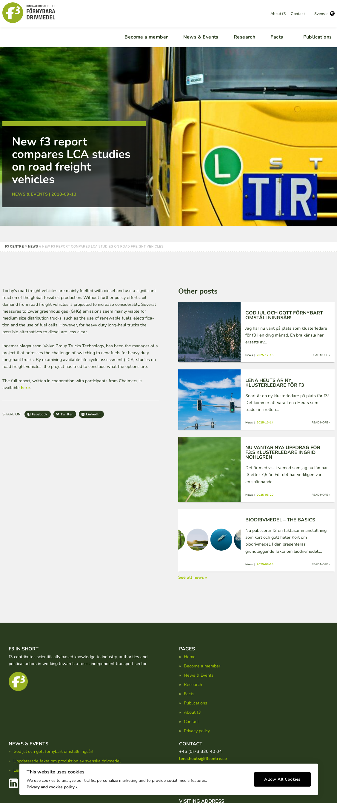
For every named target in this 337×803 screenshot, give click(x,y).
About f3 (278, 13)
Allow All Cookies (282, 778)
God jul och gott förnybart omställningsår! (53, 751)
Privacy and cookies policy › (52, 785)
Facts (276, 37)
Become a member (146, 37)
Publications (317, 37)
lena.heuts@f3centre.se (203, 758)
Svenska (324, 13)
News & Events (200, 37)
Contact (298, 13)
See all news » (192, 577)
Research (244, 37)
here (25, 388)
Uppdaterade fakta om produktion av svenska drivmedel (67, 761)
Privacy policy (197, 731)
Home (190, 657)
